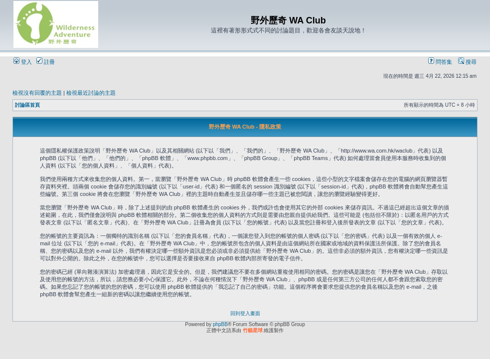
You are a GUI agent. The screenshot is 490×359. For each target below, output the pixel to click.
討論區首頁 (27, 105)
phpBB (220, 324)
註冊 (45, 62)
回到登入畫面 (245, 313)
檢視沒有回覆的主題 (37, 93)
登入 (22, 62)
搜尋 (467, 62)
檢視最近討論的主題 (91, 93)
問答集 (440, 62)
